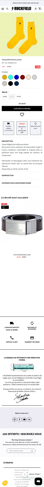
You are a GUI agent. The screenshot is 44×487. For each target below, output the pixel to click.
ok (32, 451)
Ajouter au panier (22, 108)
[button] (22, 465)
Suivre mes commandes (22, 479)
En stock (22, 103)
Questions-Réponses (22, 470)
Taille (4, 92)
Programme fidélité (22, 482)
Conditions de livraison (22, 475)
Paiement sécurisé (22, 477)
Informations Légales (22, 472)
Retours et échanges (22, 484)
